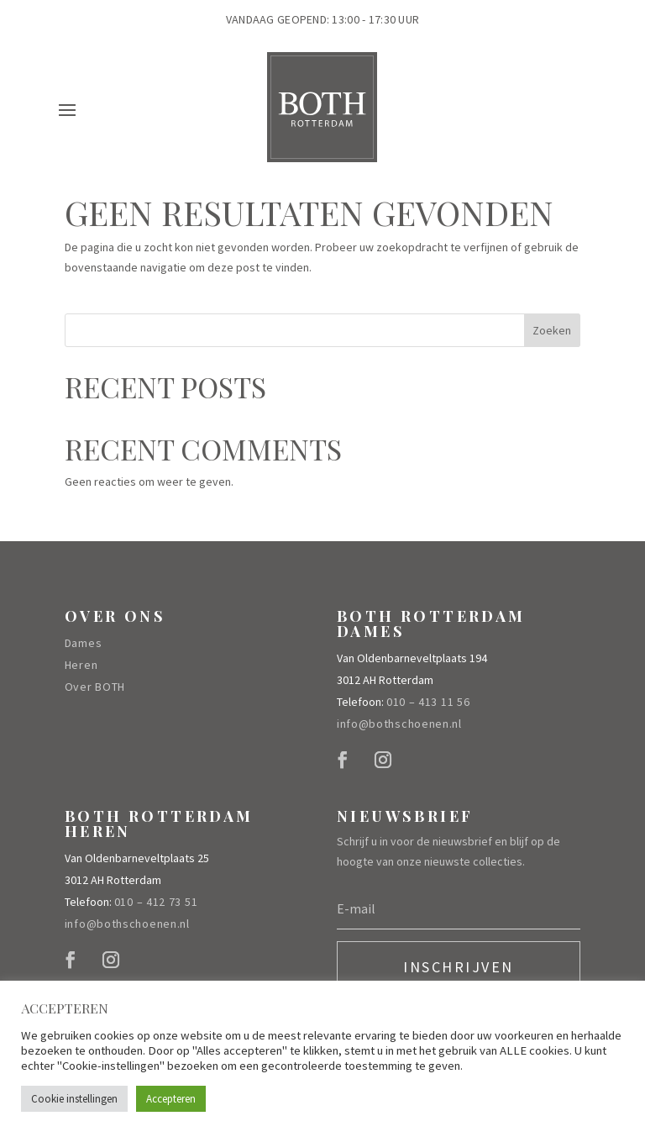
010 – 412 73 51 (156, 901)
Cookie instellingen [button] (74, 1099)
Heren (81, 664)
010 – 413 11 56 (428, 701)
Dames (83, 642)
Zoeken (551, 330)
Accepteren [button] (171, 1099)
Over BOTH (95, 686)
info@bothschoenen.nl (399, 723)
